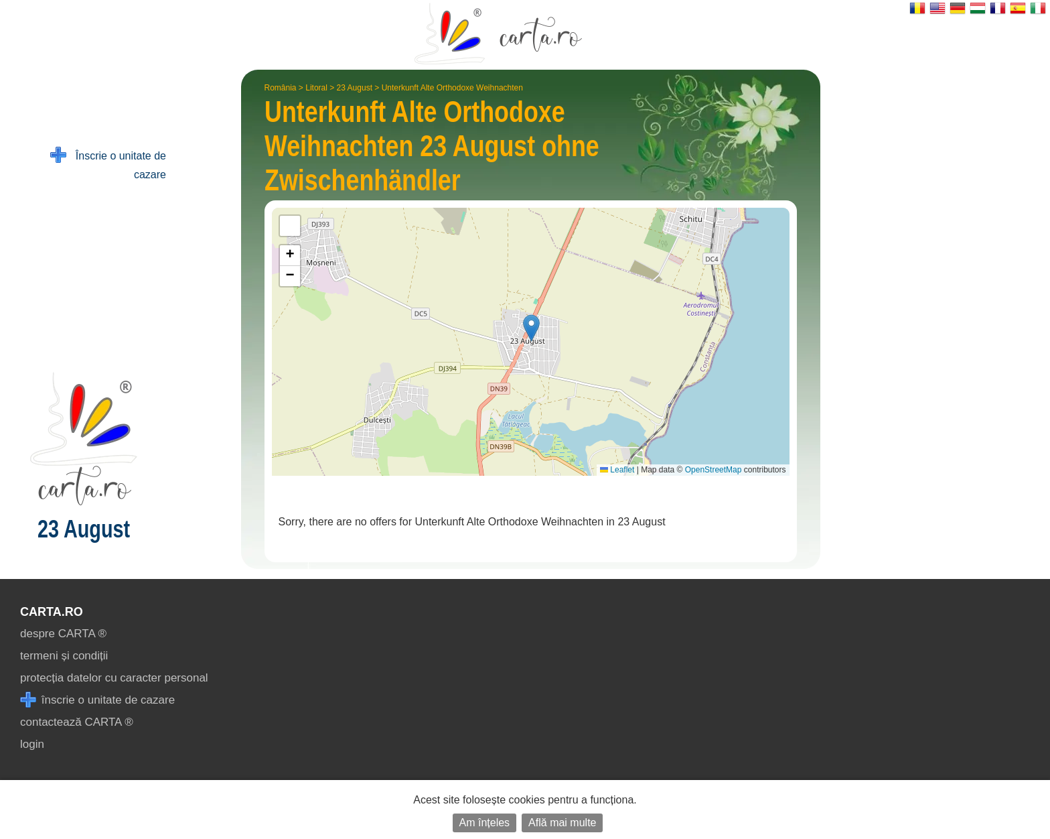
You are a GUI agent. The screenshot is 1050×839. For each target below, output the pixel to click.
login (32, 744)
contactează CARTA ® (76, 722)
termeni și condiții (64, 655)
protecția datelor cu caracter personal (114, 677)
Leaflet (617, 469)
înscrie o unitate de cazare (97, 700)
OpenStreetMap (713, 469)
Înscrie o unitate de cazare (108, 163)
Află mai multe (562, 822)
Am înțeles (484, 822)
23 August (354, 87)
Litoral (316, 87)
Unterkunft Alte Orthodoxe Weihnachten (452, 87)
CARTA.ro (51, 612)
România (281, 87)
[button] (531, 328)
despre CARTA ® (63, 633)
